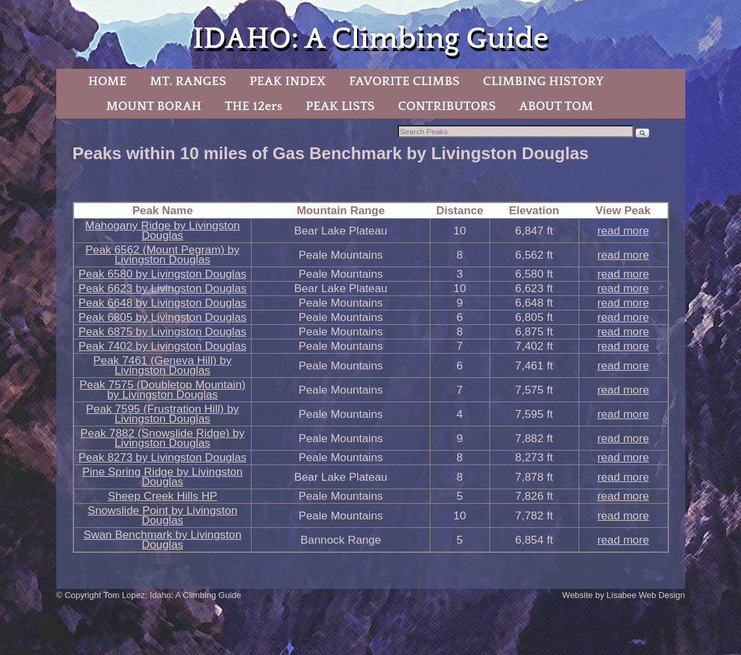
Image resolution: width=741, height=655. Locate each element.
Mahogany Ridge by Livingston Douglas (162, 230)
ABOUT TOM (556, 106)
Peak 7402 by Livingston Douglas (163, 345)
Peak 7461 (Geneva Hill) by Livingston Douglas (162, 365)
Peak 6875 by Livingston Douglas (163, 331)
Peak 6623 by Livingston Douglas (163, 288)
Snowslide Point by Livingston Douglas (163, 515)
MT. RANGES (188, 81)
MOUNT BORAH (154, 106)
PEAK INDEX (288, 81)
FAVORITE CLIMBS (404, 81)
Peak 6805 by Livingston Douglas (163, 317)
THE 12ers (253, 106)
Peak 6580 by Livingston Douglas (163, 273)
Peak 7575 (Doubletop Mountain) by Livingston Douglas (162, 389)
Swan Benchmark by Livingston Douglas (162, 539)
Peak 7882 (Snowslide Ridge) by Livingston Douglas (163, 437)
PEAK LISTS (340, 106)
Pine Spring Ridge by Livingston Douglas (162, 476)
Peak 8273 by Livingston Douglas (163, 457)
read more (623, 230)
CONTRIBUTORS (446, 106)
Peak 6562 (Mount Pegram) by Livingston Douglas (162, 254)
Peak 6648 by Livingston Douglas (163, 302)
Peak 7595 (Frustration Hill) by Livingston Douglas (162, 413)
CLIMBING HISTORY (543, 81)
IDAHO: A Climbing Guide (370, 39)
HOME (107, 81)
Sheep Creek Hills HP (162, 495)
